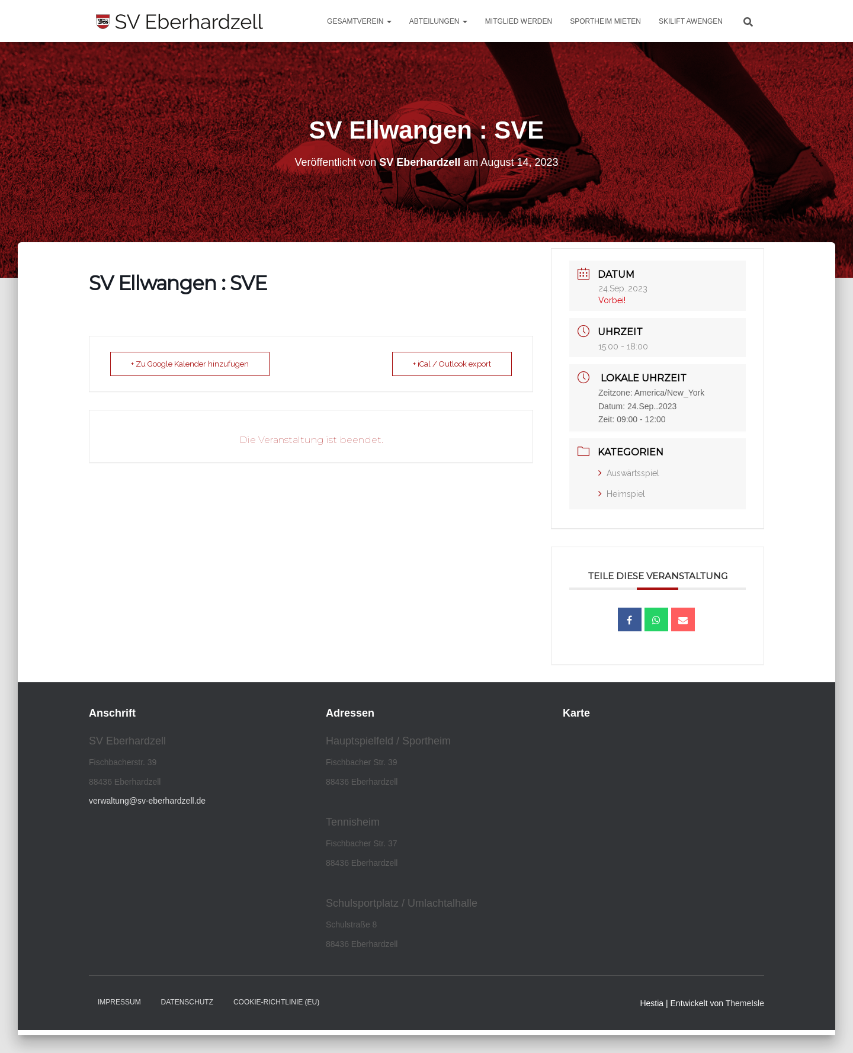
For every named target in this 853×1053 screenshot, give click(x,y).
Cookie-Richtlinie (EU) (276, 1002)
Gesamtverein (359, 21)
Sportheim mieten (605, 21)
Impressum (119, 1002)
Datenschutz (187, 1002)
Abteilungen (438, 21)
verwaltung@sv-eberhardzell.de (147, 800)
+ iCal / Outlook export (452, 363)
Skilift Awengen (691, 21)
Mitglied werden (518, 21)
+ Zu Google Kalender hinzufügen (190, 363)
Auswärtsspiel (628, 473)
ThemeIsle (745, 1003)
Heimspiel (621, 494)
